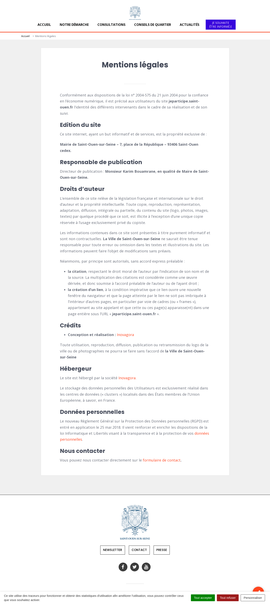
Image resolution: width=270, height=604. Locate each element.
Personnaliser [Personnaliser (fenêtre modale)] (253, 597)
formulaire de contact (162, 460)
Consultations (111, 24)
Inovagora (125, 334)
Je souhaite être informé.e (220, 24)
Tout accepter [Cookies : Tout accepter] (203, 597)
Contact (139, 550)
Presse (161, 550)
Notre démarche (74, 24)
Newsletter (112, 550)
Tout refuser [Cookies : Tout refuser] (228, 597)
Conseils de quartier (152, 24)
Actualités (189, 24)
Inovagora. (127, 377)
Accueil (44, 24)
